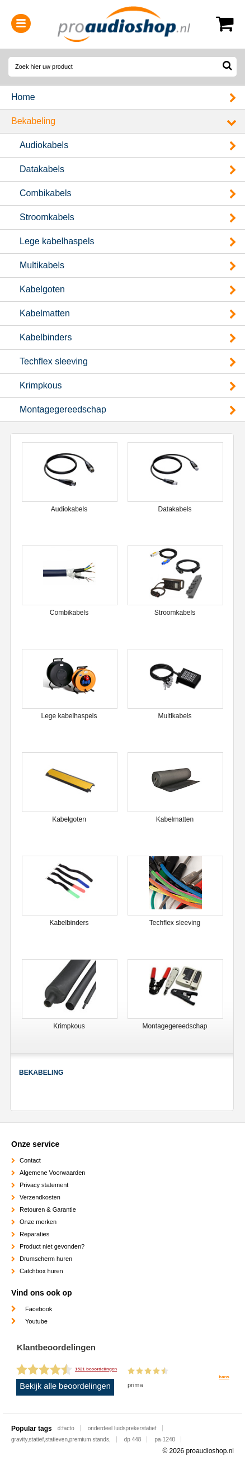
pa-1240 (164, 1439)
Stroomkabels (47, 217)
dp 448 (133, 1439)
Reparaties (34, 1234)
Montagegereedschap (63, 409)
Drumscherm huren (46, 1258)
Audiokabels (44, 145)
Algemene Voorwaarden (52, 1172)
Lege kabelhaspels (57, 241)
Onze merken (38, 1221)
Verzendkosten (40, 1197)
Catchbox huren (41, 1271)
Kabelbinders (46, 337)
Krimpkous (41, 385)
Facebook (38, 1309)
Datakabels (42, 169)
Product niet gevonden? (52, 1246)
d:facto (66, 1428)
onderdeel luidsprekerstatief (122, 1428)
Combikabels (45, 193)
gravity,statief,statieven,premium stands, (61, 1439)
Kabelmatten (45, 313)
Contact (30, 1160)
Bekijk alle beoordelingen (65, 1386)
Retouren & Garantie (48, 1209)
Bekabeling (33, 121)
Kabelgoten (42, 289)
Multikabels (42, 265)
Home (23, 97)
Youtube (36, 1321)
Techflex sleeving (54, 361)
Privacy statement (44, 1185)
